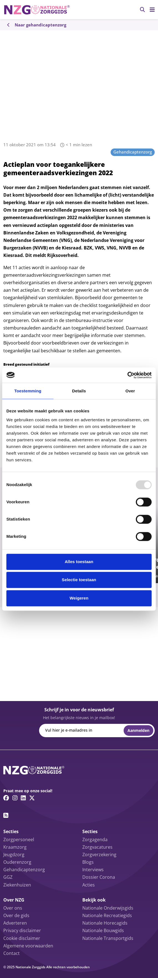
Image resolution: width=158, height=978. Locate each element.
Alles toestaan (79, 561)
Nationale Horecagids (105, 923)
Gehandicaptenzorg (132, 152)
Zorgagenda (95, 839)
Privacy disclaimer (22, 930)
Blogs (88, 862)
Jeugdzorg (13, 854)
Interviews (93, 869)
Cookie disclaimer (21, 938)
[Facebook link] (6, 798)
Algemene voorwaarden (28, 946)
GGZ (7, 877)
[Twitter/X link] (32, 798)
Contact (11, 953)
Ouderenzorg (17, 862)
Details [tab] (79, 390)
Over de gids (16, 915)
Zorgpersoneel (18, 839)
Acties (88, 885)
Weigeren (79, 598)
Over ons (12, 908)
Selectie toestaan (79, 580)
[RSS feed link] (5, 815)
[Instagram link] (14, 798)
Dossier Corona (98, 877)
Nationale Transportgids (107, 938)
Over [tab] (130, 390)
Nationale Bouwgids (103, 930)
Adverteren (15, 923)
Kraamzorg (15, 847)
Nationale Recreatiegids (107, 915)
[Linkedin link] (23, 798)
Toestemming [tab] (28, 390)
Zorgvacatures (97, 847)
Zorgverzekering (99, 854)
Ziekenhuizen (17, 885)
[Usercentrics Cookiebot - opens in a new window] (127, 375)
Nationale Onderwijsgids (107, 908)
